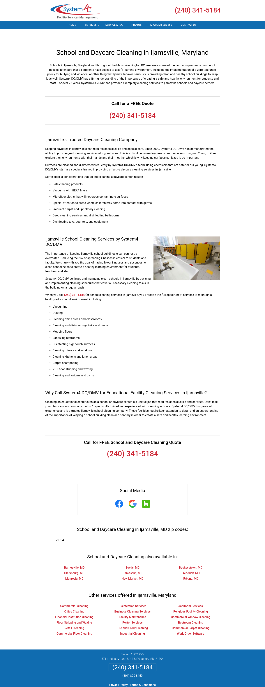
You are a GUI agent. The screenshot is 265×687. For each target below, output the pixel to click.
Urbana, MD (190, 565)
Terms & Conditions (143, 671)
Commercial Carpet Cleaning (191, 615)
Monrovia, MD (74, 565)
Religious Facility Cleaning (190, 598)
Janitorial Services (191, 593)
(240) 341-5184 (198, 10)
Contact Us (188, 24)
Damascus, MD (132, 560)
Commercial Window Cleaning (190, 604)
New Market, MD (132, 565)
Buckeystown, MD (190, 554)
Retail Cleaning (74, 615)
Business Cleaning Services (132, 598)
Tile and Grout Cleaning (132, 615)
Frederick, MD (191, 560)
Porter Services (132, 609)
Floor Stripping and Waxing (74, 609)
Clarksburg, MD (74, 560)
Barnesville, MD (74, 554)
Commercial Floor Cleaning (74, 620)
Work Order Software (190, 620)
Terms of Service (159, 686)
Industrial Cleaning (132, 620)
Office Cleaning (74, 598)
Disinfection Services (132, 593)
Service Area (114, 24)
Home (72, 24)
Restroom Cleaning (190, 609)
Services (92, 26)
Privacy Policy (118, 671)
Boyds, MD (132, 554)
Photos (136, 24)
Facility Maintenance (132, 604)
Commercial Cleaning (74, 593)
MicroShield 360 (161, 24)
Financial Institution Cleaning (74, 604)
